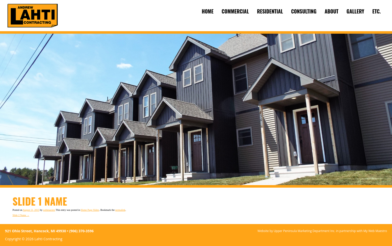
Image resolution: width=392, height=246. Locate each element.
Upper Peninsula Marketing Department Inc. (304, 231)
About (331, 11)
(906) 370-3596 (81, 231)
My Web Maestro (375, 231)
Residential (270, 11)
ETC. (376, 11)
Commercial (235, 11)
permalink (120, 210)
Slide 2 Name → (20, 215)
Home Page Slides (90, 210)
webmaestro (49, 210)
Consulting (303, 11)
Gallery (355, 11)
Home (208, 11)
